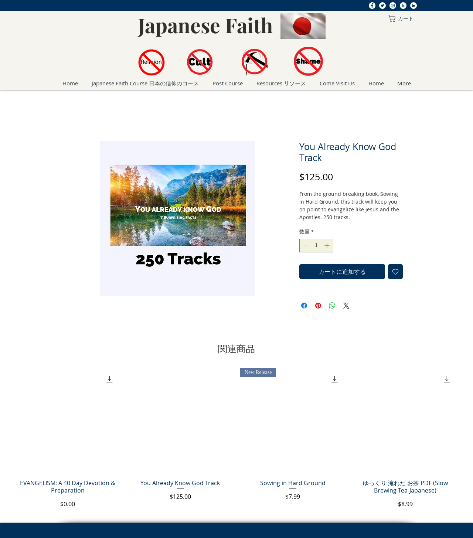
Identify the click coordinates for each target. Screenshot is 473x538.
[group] (236, 438)
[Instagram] (392, 5)
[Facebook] (372, 5)
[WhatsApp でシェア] (332, 305)
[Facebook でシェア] (304, 305)
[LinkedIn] (413, 5)
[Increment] (327, 245)
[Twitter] (382, 5)
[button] (401, 18)
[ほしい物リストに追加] (395, 271)
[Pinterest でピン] (318, 305)
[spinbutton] (316, 245)
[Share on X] (346, 305)
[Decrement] (305, 245)
